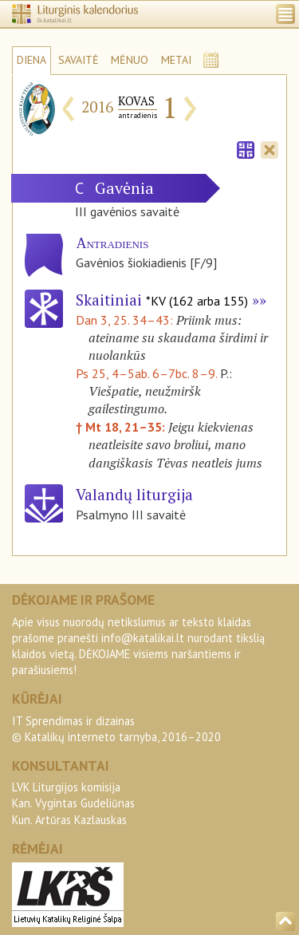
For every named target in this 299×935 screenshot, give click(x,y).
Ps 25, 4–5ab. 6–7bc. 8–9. (146, 373)
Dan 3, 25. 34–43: (126, 320)
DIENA (31, 60)
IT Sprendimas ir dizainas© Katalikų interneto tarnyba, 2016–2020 (116, 728)
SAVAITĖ (78, 60)
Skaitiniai (162, 300)
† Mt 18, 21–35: (122, 427)
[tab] (245, 148)
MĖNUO (129, 60)
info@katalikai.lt (142, 637)
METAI (176, 60)
